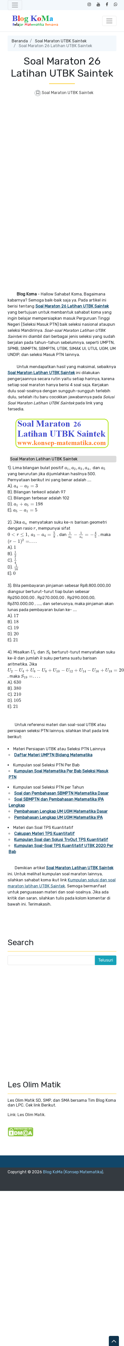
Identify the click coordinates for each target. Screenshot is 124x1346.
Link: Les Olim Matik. (27, 1114)
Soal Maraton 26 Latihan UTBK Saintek (72, 306)
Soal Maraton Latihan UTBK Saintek (41, 372)
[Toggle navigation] (15, 5)
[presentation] (78, 467)
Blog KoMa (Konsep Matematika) (73, 1172)
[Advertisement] (47, 149)
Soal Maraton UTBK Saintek (61, 41)
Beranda (20, 41)
